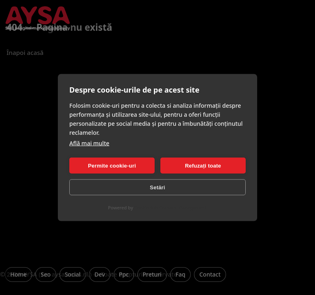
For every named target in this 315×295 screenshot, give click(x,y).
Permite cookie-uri (112, 165)
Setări (157, 187)
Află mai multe (89, 143)
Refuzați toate (203, 165)
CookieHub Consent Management (170, 207)
